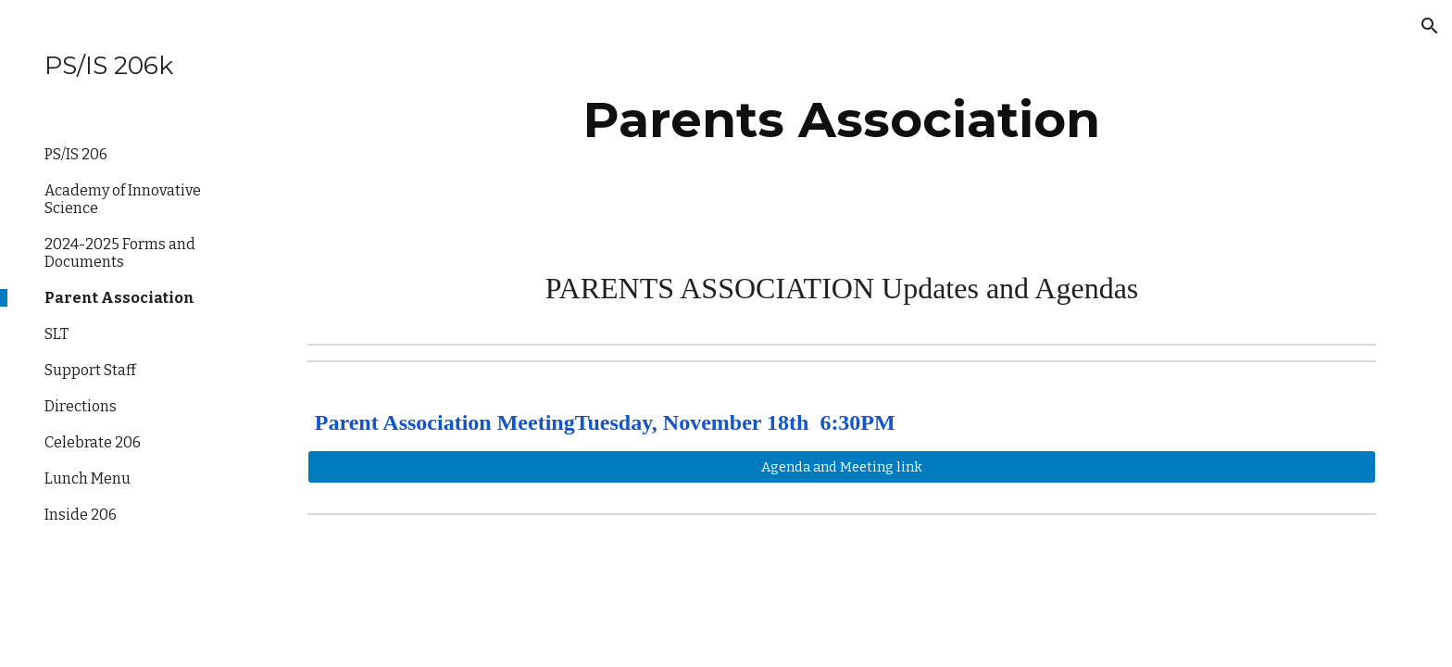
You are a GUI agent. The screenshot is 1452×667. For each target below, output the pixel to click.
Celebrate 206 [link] (92, 442)
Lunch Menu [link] (87, 478)
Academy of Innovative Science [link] (122, 199)
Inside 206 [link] (80, 514)
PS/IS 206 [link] (75, 154)
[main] (842, 120)
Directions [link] (80, 406)
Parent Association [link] (119, 298)
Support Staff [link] (90, 370)
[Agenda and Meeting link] (841, 466)
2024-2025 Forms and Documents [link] (119, 253)
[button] (1430, 26)
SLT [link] (56, 334)
